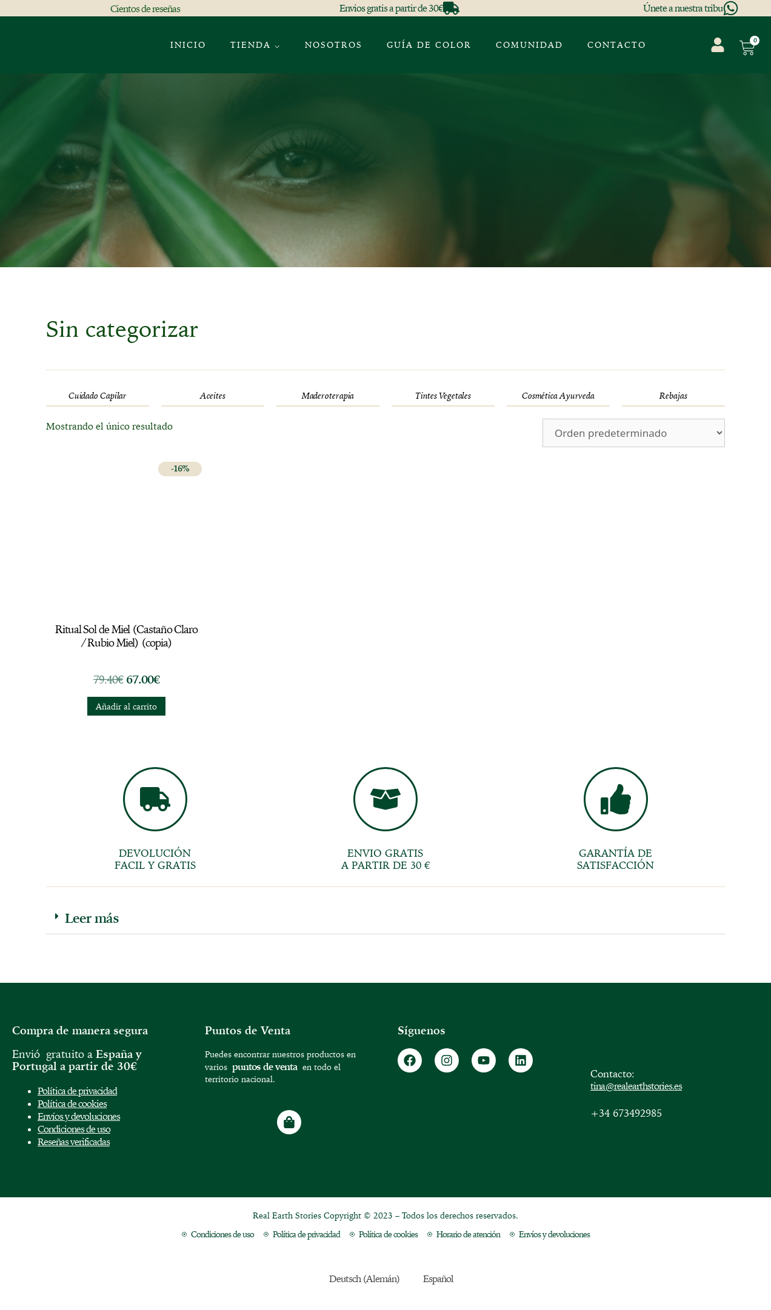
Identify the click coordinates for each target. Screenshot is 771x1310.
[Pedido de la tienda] (633, 433)
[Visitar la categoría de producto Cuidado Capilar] (97, 396)
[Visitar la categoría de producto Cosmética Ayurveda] (558, 396)
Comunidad (529, 44)
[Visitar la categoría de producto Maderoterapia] (327, 396)
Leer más (92, 917)
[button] (385, 918)
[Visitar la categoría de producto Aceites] (212, 396)
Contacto (616, 44)
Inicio (188, 44)
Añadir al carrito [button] (126, 706)
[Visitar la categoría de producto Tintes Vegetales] (443, 396)
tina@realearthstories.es (636, 1086)
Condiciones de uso (74, 1129)
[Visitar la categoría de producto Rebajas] (673, 396)
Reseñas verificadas (74, 1141)
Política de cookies (72, 1103)
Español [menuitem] (438, 1278)
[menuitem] (675, 36)
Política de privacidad (77, 1091)
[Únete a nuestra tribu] (731, 8)
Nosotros (333, 44)
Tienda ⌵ (255, 44)
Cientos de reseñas (145, 8)
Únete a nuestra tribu (683, 8)
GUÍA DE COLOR (429, 44)
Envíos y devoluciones (79, 1116)
